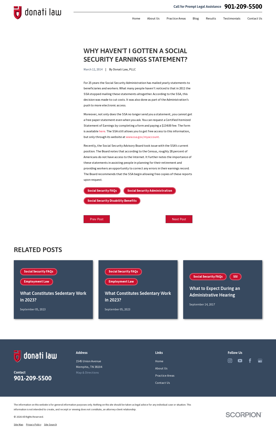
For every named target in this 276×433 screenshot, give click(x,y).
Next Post (178, 219)
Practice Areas (164, 376)
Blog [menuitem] (196, 18)
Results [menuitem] (211, 18)
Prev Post (97, 219)
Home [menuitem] (136, 18)
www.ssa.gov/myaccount (142, 137)
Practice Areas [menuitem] (176, 18)
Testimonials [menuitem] (231, 18)
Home (159, 362)
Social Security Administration (149, 191)
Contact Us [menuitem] (254, 18)
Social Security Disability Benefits (112, 201)
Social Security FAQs (102, 191)
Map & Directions (87, 373)
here (102, 131)
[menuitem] (18, 425)
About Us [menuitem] (153, 18)
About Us (161, 369)
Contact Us (162, 383)
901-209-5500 (243, 6)
